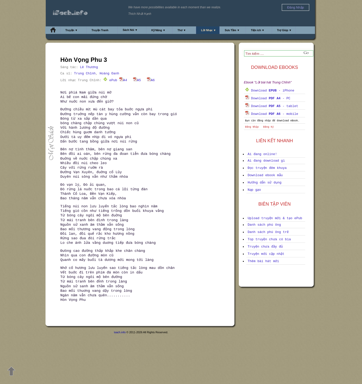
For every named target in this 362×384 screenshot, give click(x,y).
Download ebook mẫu (265, 175)
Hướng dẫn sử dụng (265, 182)
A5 (137, 80)
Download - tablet (271, 106)
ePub (110, 80)
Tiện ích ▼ (257, 30)
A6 (151, 80)
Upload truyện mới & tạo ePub (275, 218)
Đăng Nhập (252, 127)
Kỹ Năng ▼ (158, 30)
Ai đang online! (262, 154)
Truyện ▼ (71, 30)
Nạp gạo (254, 190)
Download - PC (267, 98)
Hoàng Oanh (109, 73)
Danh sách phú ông (264, 225)
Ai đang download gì (266, 161)
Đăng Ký (268, 127)
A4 (123, 80)
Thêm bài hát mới (263, 261)
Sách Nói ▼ (130, 29)
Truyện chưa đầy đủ (265, 247)
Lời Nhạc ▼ (208, 30)
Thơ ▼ (181, 30)
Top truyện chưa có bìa (269, 239)
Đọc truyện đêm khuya (267, 168)
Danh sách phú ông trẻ (268, 232)
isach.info (119, 332)
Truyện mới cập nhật (266, 254)
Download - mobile (271, 114)
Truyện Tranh (100, 30)
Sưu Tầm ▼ (232, 30)
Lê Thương (89, 67)
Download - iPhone (269, 90)
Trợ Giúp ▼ (284, 30)
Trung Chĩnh (85, 73)
